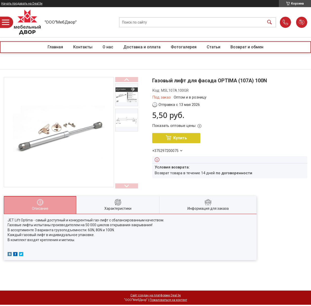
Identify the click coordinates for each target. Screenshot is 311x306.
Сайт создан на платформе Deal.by (155, 295)
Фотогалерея (184, 47)
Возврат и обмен (246, 47)
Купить (180, 138)
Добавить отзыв (301, 22)
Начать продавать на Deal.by (22, 3)
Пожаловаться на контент (168, 300)
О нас (108, 47)
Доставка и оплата (142, 47)
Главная (55, 47)
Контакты (82, 47)
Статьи (213, 47)
